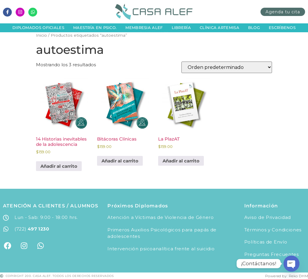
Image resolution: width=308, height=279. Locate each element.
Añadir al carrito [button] (58, 166)
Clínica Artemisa (219, 27)
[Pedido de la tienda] (226, 67)
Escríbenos (282, 27)
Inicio (41, 35)
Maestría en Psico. (95, 27)
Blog (254, 27)
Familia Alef (154, 33)
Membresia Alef (144, 27)
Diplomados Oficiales (38, 27)
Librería (181, 27)
